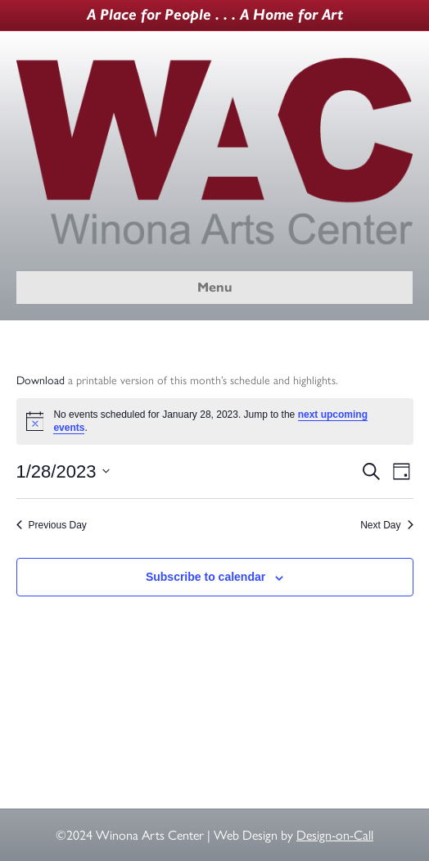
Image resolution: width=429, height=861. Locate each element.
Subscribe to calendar (205, 576)
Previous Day (51, 525)
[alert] (214, 421)
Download (40, 380)
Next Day (386, 525)
